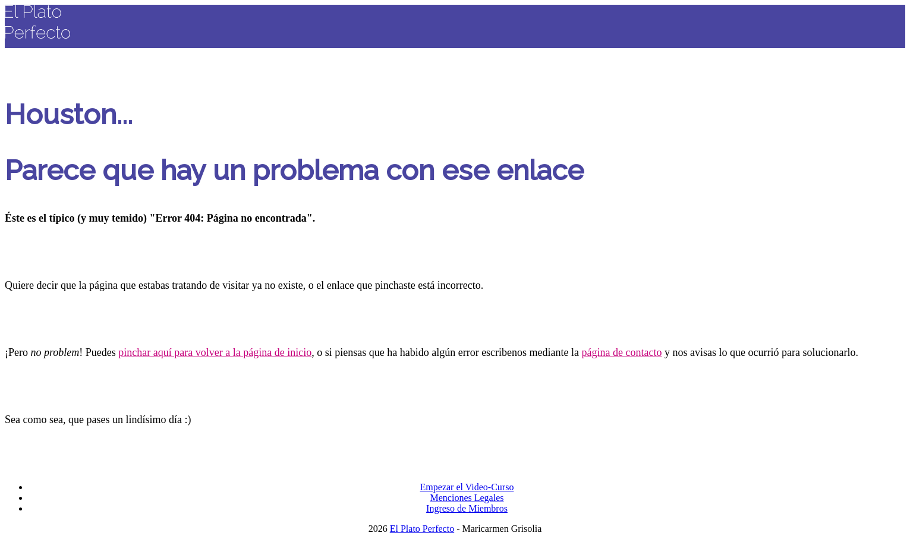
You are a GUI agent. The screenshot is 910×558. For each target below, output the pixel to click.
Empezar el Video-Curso (467, 487)
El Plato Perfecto (422, 529)
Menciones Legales (467, 498)
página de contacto (622, 352)
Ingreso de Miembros (467, 508)
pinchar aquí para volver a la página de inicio (214, 352)
